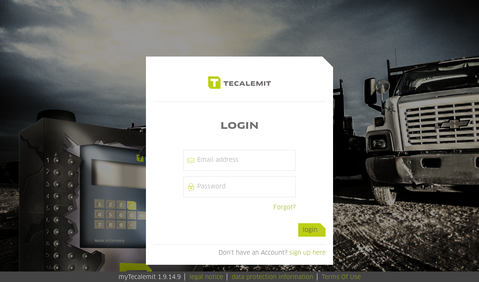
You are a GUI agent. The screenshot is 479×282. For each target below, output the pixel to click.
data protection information (272, 277)
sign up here (307, 252)
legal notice (206, 277)
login (310, 229)
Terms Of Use (341, 277)
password (211, 186)
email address (217, 159)
